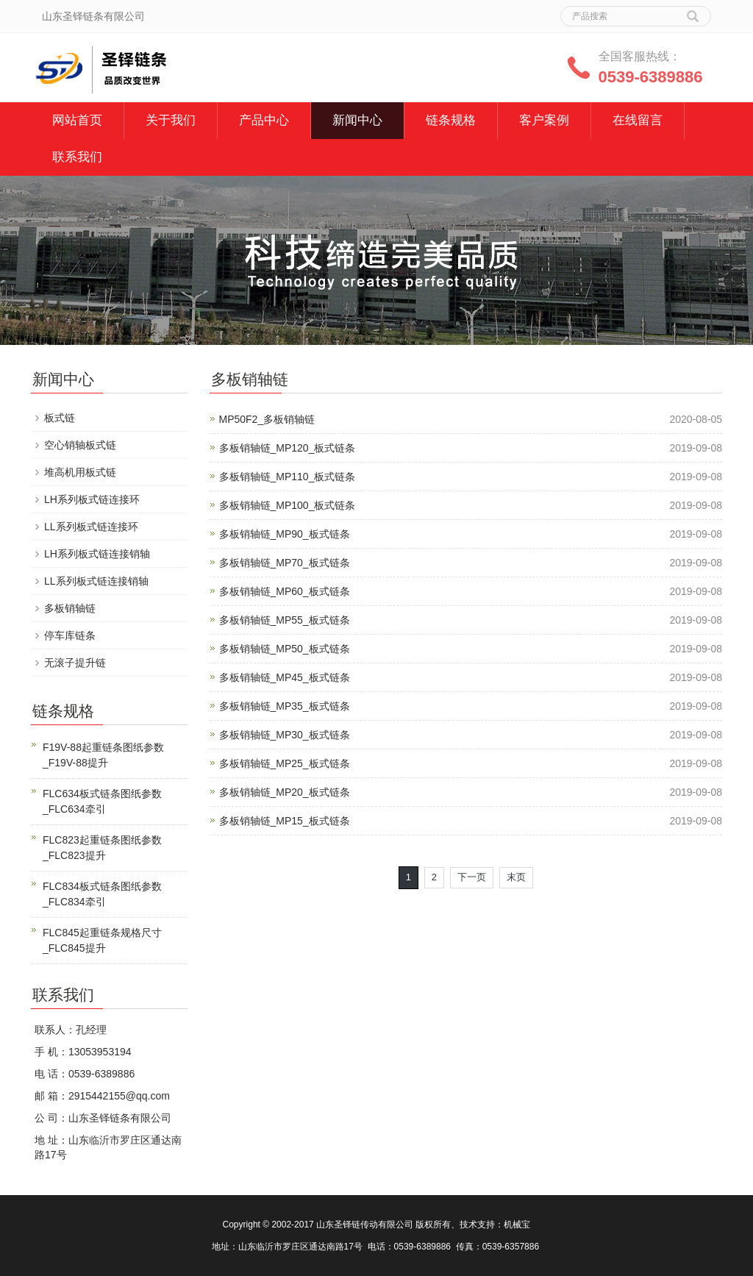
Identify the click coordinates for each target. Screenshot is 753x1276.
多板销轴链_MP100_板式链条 (287, 505)
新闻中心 (357, 120)
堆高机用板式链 (80, 472)
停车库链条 (70, 635)
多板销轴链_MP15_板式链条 (284, 821)
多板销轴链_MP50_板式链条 (284, 649)
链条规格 (451, 120)
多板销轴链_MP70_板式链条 (284, 563)
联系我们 (77, 157)
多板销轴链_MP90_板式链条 (284, 534)
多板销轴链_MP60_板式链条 (284, 591)
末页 (516, 877)
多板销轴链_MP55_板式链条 (284, 620)
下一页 (471, 877)
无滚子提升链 (75, 663)
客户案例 (544, 120)
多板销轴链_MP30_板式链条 (284, 735)
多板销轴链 (70, 608)
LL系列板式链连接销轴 (96, 581)
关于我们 (171, 120)
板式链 (59, 418)
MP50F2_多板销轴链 (267, 419)
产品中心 (264, 120)
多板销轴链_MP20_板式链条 (284, 792)
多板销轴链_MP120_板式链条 (287, 448)
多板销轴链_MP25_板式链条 (284, 763)
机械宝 (517, 1224)
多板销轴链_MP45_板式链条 (284, 677)
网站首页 (77, 120)
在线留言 (638, 120)
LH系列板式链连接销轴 (97, 554)
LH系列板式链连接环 (92, 499)
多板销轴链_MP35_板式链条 (284, 706)
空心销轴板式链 (80, 445)
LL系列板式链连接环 (91, 526)
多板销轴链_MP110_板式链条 (287, 476)
